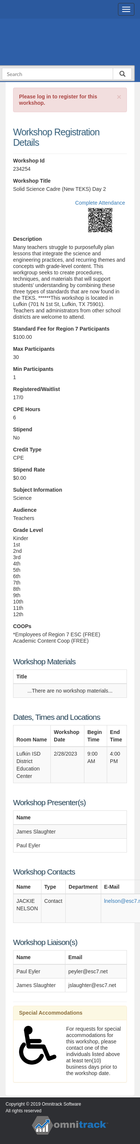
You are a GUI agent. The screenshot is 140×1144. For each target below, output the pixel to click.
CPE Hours (26, 409)
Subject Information (37, 490)
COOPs (22, 626)
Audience (25, 510)
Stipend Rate (29, 470)
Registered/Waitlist (36, 389)
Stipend (22, 429)
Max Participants (34, 349)
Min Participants (33, 369)
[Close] (119, 97)
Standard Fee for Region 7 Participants (61, 329)
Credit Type (27, 450)
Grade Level (28, 530)
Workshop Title (32, 181)
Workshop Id (29, 161)
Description (27, 239)
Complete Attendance (100, 203)
